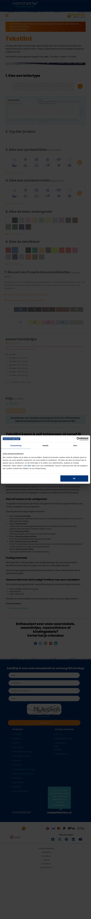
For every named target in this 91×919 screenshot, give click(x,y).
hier (29, 466)
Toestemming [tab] (15, 445)
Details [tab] (45, 445)
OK (74, 478)
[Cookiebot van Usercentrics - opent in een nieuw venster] (78, 438)
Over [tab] (75, 445)
